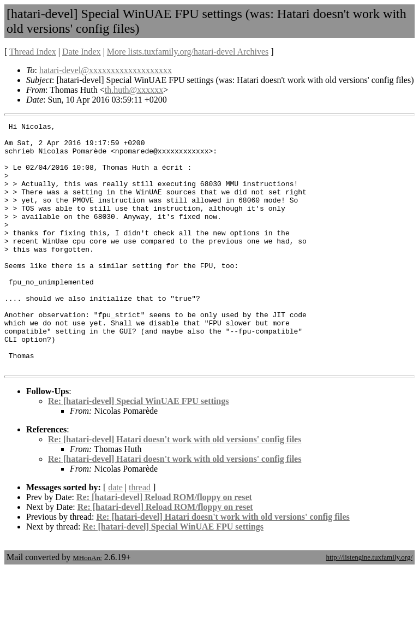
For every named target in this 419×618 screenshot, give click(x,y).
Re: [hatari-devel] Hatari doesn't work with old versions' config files (174, 488)
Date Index (81, 51)
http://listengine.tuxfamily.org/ (369, 606)
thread (140, 536)
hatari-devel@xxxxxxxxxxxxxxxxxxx (105, 70)
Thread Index (32, 51)
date (115, 536)
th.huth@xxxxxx (134, 89)
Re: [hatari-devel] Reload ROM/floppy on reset (164, 546)
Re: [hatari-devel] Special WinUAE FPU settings (138, 450)
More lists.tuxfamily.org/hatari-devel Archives (187, 51)
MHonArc (87, 607)
